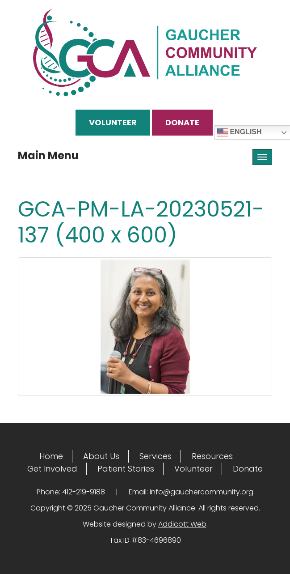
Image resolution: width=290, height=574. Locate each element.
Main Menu (48, 155)
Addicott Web (182, 524)
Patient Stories (125, 468)
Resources (212, 456)
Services (155, 456)
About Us (101, 456)
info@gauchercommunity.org (201, 492)
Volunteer (113, 122)
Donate (182, 122)
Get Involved (52, 468)
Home (51, 456)
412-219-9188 (83, 492)
